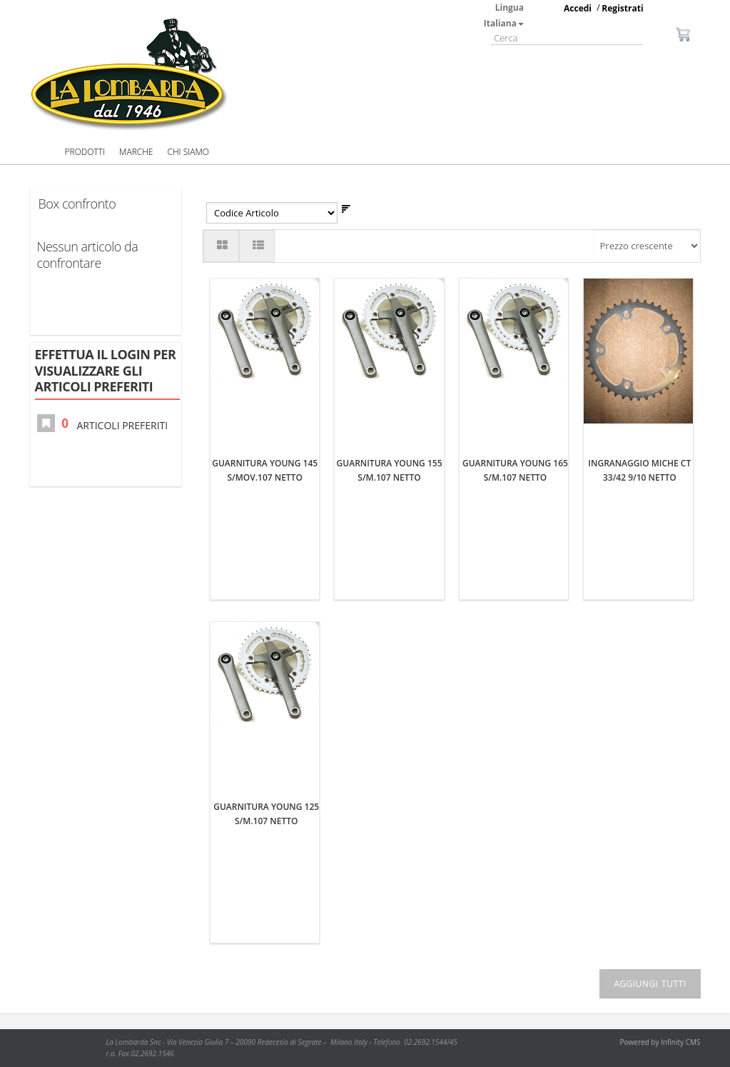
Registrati (622, 8)
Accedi (578, 8)
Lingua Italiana (504, 15)
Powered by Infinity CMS (660, 1043)
